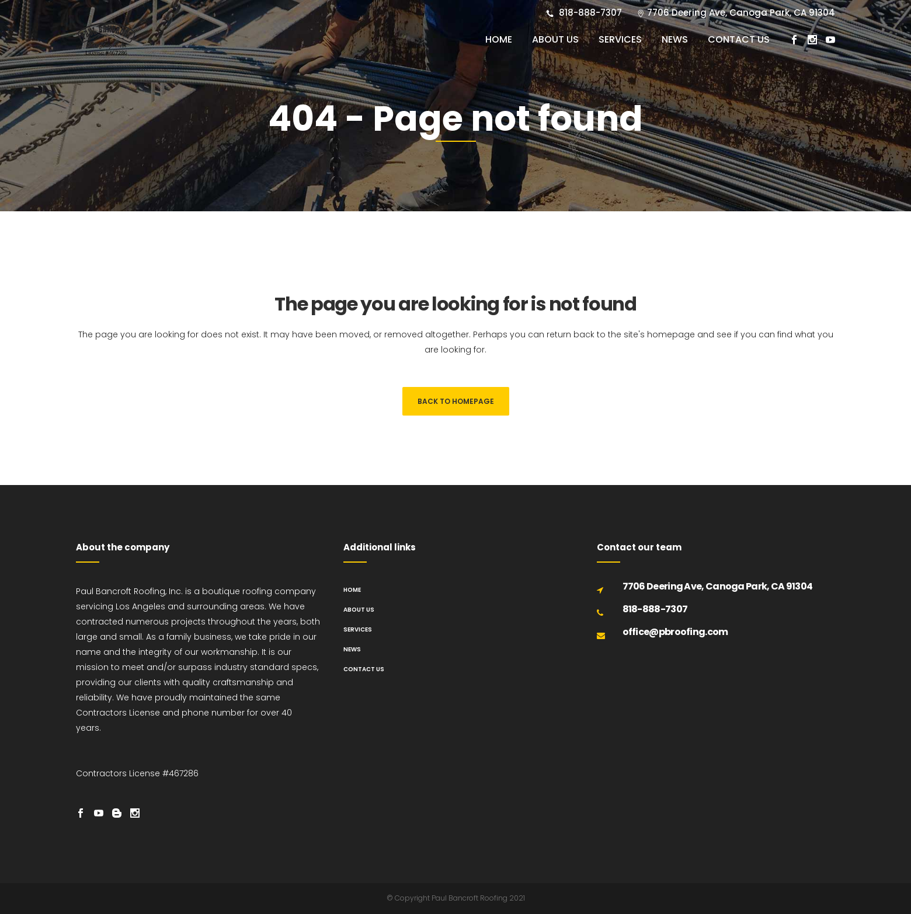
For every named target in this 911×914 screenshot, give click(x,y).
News (352, 649)
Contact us (363, 669)
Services (357, 629)
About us (358, 609)
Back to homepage (456, 401)
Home (352, 589)
